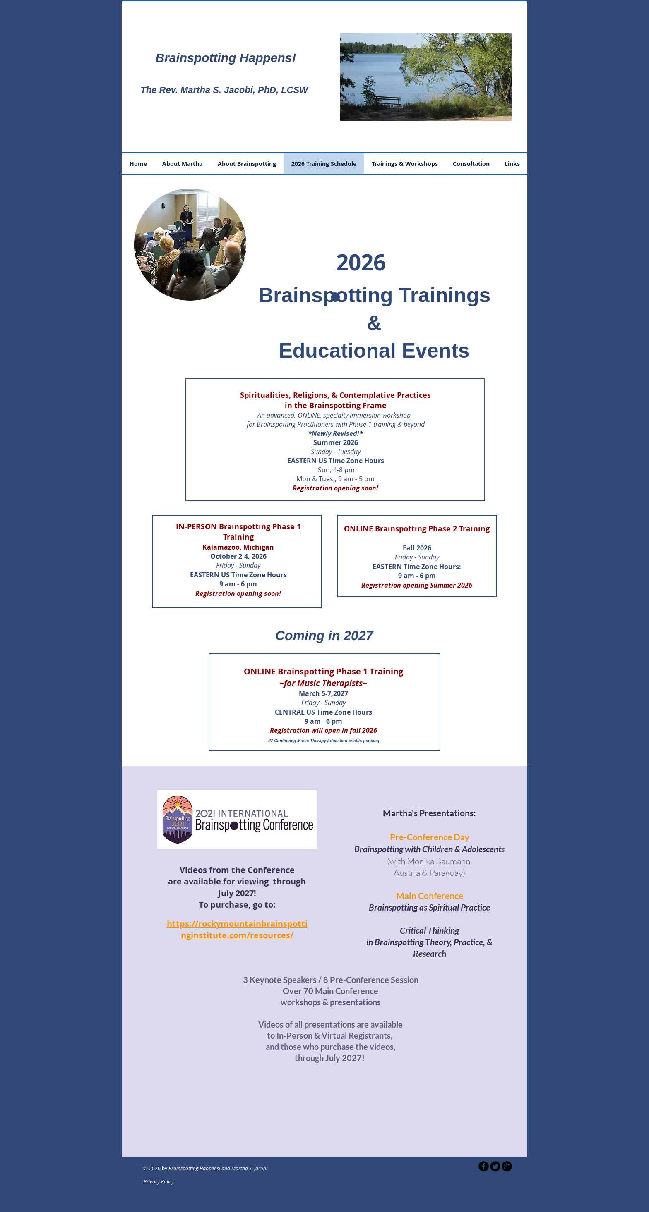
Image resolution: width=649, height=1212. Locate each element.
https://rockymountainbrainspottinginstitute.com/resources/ (237, 929)
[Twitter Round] (495, 1166)
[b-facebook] (483, 1166)
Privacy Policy (159, 1181)
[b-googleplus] (507, 1166)
